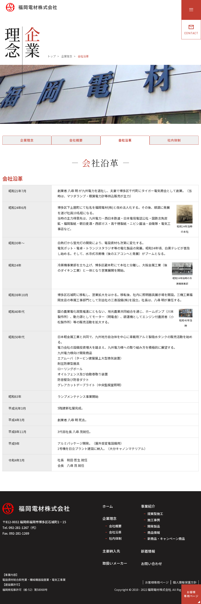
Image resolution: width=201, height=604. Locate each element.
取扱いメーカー (114, 563)
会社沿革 (121, 140)
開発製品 (153, 526)
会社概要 (79, 140)
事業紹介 (148, 506)
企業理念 (38, 140)
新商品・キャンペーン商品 (166, 538)
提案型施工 (155, 513)
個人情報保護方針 (184, 582)
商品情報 (153, 532)
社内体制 (163, 140)
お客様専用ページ (157, 582)
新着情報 (148, 551)
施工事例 (153, 520)
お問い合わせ (151, 563)
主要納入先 (111, 550)
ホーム (107, 506)
